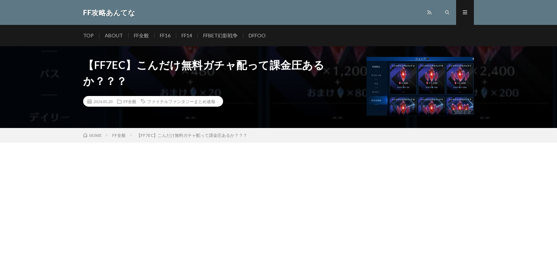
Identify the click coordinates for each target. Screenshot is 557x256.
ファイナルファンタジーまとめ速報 (181, 101)
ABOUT (114, 35)
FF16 (165, 35)
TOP (88, 35)
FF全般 (141, 35)
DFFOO (257, 35)
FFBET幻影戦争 (220, 35)
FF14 (187, 35)
